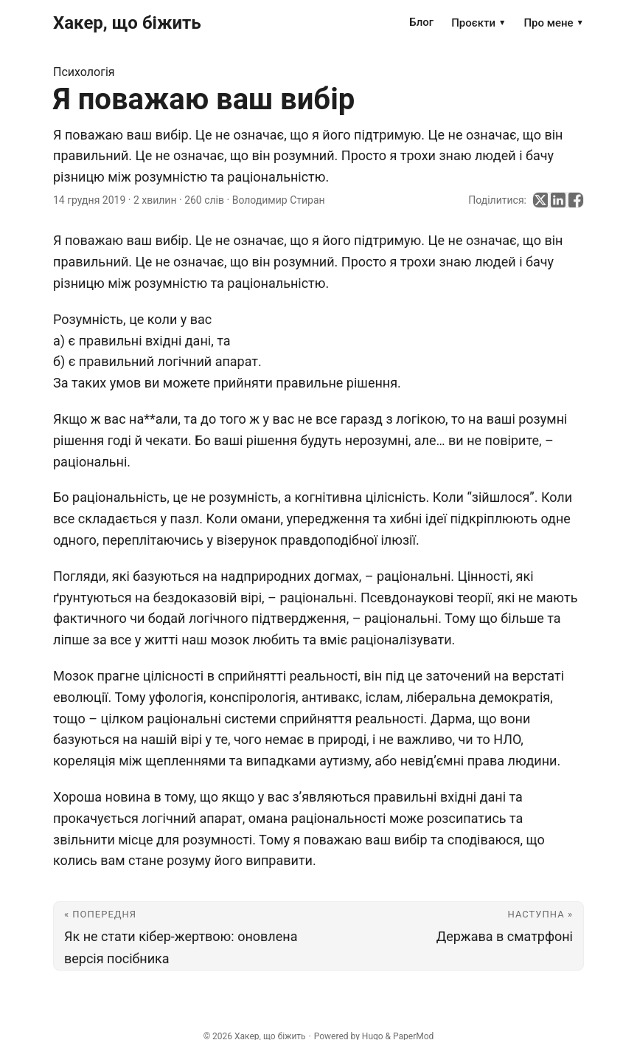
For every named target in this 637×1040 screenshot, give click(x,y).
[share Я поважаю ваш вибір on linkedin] (558, 200)
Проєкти (478, 23)
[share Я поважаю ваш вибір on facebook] (575, 200)
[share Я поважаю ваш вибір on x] (540, 200)
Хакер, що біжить (127, 23)
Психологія (84, 72)
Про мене (553, 23)
